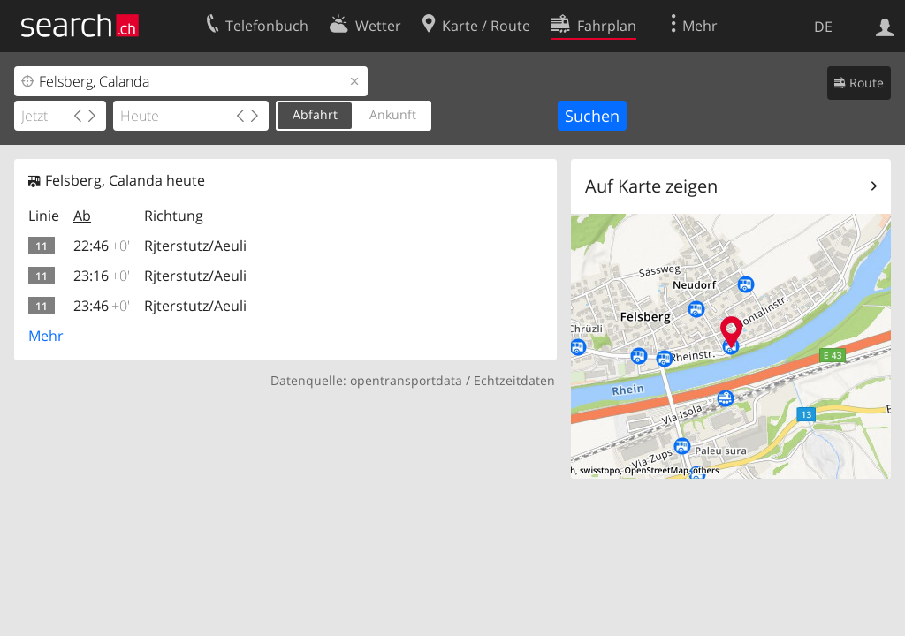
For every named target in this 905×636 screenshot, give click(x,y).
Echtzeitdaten (514, 380)
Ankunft (392, 114)
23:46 (101, 305)
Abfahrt (315, 114)
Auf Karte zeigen (651, 186)
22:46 (101, 245)
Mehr (46, 335)
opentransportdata (406, 380)
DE (823, 26)
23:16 (101, 275)
